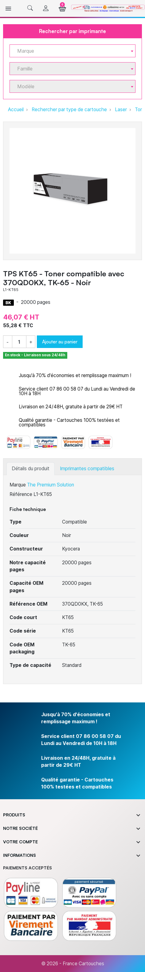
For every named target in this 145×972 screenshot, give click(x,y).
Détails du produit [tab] (30, 468)
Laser (121, 109)
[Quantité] (19, 342)
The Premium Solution (50, 485)
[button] (30, 8)
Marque (18, 485)
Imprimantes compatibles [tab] (87, 468)
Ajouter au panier (59, 341)
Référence (21, 494)
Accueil (16, 109)
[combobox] (72, 50)
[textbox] (70, 51)
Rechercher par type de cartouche (69, 109)
